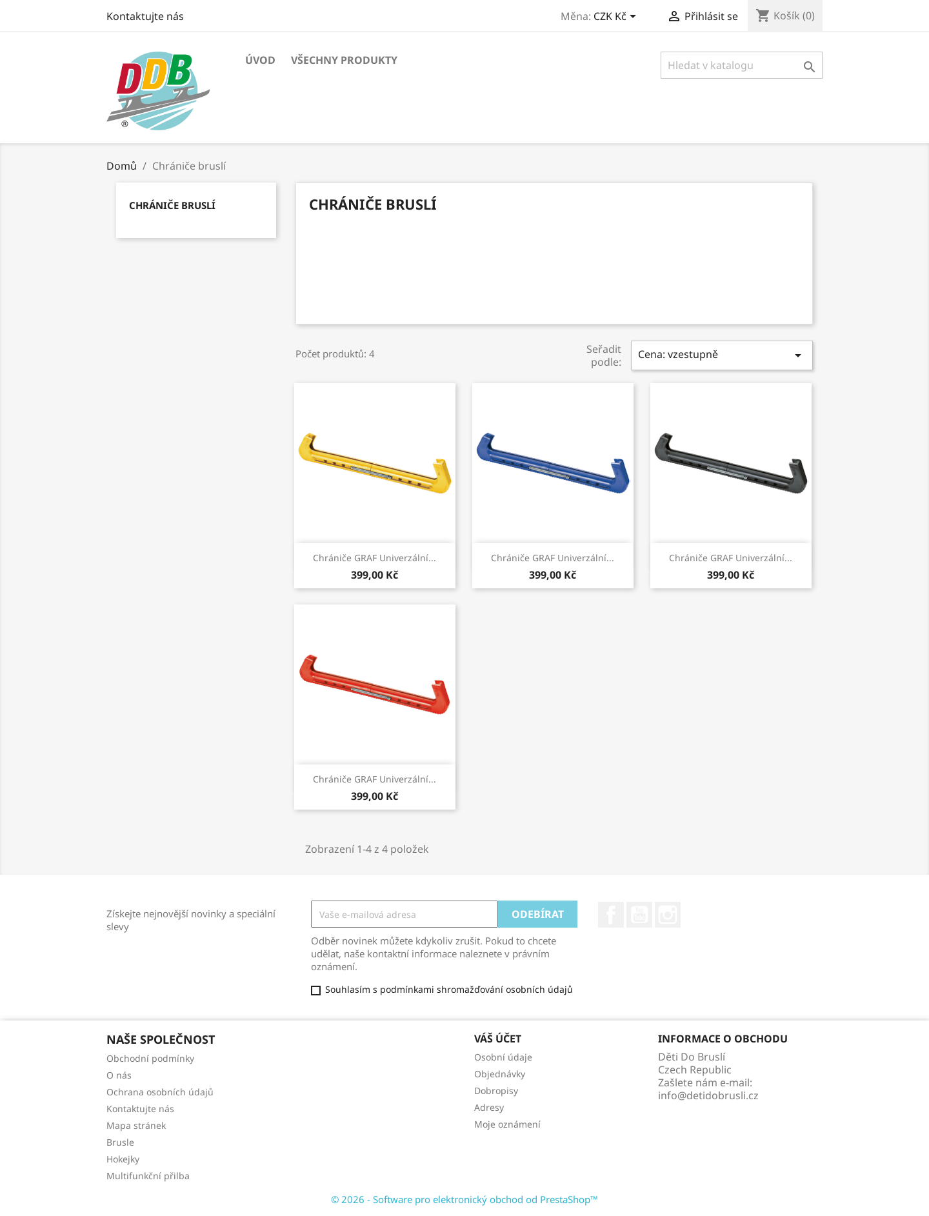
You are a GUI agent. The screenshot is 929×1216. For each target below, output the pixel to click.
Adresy (489, 1107)
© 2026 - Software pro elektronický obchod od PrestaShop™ (464, 1199)
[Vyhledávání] (742, 65)
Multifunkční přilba (148, 1176)
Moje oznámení (507, 1124)
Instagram (668, 915)
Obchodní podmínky (150, 1058)
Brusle (120, 1142)
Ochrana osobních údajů (160, 1092)
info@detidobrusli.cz (708, 1095)
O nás (119, 1075)
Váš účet (497, 1039)
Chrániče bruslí (172, 205)
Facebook (611, 915)
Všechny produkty (344, 60)
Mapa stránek (136, 1125)
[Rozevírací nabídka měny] (617, 17)
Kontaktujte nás (145, 16)
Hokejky (122, 1159)
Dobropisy (496, 1090)
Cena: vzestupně (722, 355)
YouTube (639, 915)
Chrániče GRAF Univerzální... (374, 558)
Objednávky (499, 1074)
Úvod (260, 60)
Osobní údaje (503, 1057)
